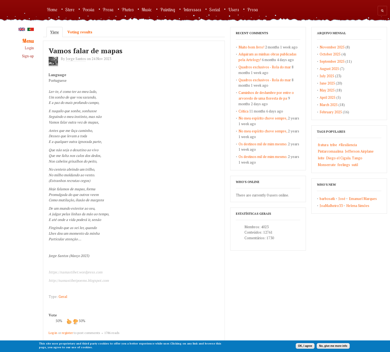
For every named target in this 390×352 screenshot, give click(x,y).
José (341, 198)
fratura (323, 144)
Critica (243, 111)
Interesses (192, 9)
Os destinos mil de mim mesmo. (263, 144)
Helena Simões (357, 205)
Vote (53, 315)
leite (321, 158)
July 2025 (327, 75)
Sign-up (28, 56)
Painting (167, 9)
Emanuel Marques (363, 198)
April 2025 (327, 97)
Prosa (108, 9)
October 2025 (330, 54)
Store (69, 9)
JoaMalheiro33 (331, 205)
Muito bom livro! (251, 47)
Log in (53, 333)
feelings (343, 164)
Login (29, 48)
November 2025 (332, 47)
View (56, 32)
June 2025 (327, 83)
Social (214, 9)
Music (147, 9)
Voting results (79, 32)
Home (52, 9)
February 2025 (331, 112)
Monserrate (327, 164)
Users (233, 9)
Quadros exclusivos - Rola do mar (265, 67)
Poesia (88, 9)
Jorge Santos (76, 58)
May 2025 (327, 90)
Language (57, 74)
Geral (63, 296)
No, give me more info (333, 345)
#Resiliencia (348, 144)
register (67, 333)
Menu (28, 41)
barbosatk (327, 198)
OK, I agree (305, 345)
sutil (355, 164)
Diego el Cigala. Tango (344, 158)
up (69, 321)
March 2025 (329, 104)
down (75, 321)
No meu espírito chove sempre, (263, 118)
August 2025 (329, 68)
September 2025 (332, 61)
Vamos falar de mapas (85, 50)
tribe (333, 144)
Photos (127, 9)
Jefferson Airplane (359, 151)
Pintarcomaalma (330, 151)
